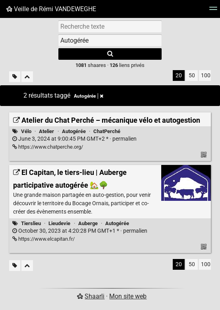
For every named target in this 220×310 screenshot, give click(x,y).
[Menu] (213, 11)
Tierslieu (31, 223)
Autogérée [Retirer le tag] (88, 96)
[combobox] (110, 40)
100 (205, 75)
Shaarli (94, 296)
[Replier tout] (27, 76)
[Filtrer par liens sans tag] (14, 76)
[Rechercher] (110, 54)
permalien (74, 138)
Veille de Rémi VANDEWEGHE (51, 9)
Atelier (46, 131)
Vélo (26, 131)
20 (179, 75)
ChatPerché (106, 131)
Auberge (88, 223)
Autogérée (74, 131)
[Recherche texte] (110, 26)
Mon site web (128, 296)
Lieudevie (59, 223)
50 (192, 75)
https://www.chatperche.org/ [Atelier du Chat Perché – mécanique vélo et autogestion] (47, 147)
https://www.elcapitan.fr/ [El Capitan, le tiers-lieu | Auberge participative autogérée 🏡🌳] (43, 239)
